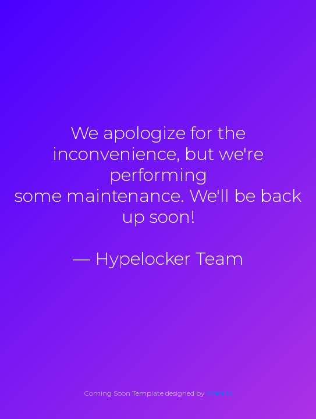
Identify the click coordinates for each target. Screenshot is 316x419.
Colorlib (220, 393)
